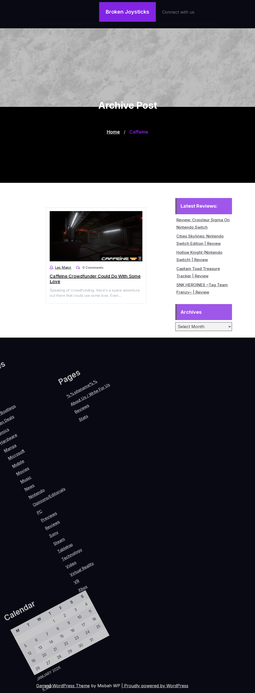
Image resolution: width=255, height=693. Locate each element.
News (21, 500)
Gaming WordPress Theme (63, 685)
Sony (65, 528)
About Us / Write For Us (38, 435)
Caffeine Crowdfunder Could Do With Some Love (95, 274)
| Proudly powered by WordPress (154, 685)
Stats (44, 459)
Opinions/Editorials (42, 498)
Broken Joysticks (127, 12)
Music (13, 495)
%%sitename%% (28, 435)
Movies (7, 489)
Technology (91, 536)
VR (109, 557)
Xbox (118, 560)
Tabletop (82, 534)
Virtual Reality (107, 544)
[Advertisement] (127, 146)
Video (96, 546)
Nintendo (30, 502)
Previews (52, 515)
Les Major (70, 265)
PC (41, 516)
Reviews (59, 521)
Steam (73, 531)
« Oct (52, 687)
